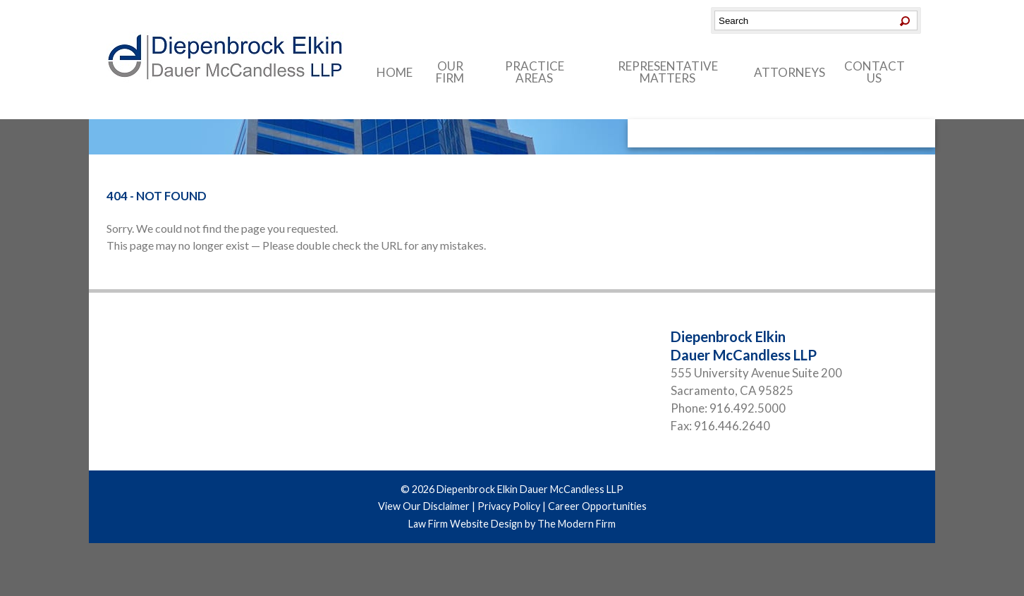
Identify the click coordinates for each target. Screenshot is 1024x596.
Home (395, 72)
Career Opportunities (597, 506)
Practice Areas (534, 72)
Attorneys (789, 72)
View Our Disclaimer (424, 506)
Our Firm (450, 72)
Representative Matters (668, 72)
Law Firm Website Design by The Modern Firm (512, 524)
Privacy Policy (508, 506)
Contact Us (874, 72)
